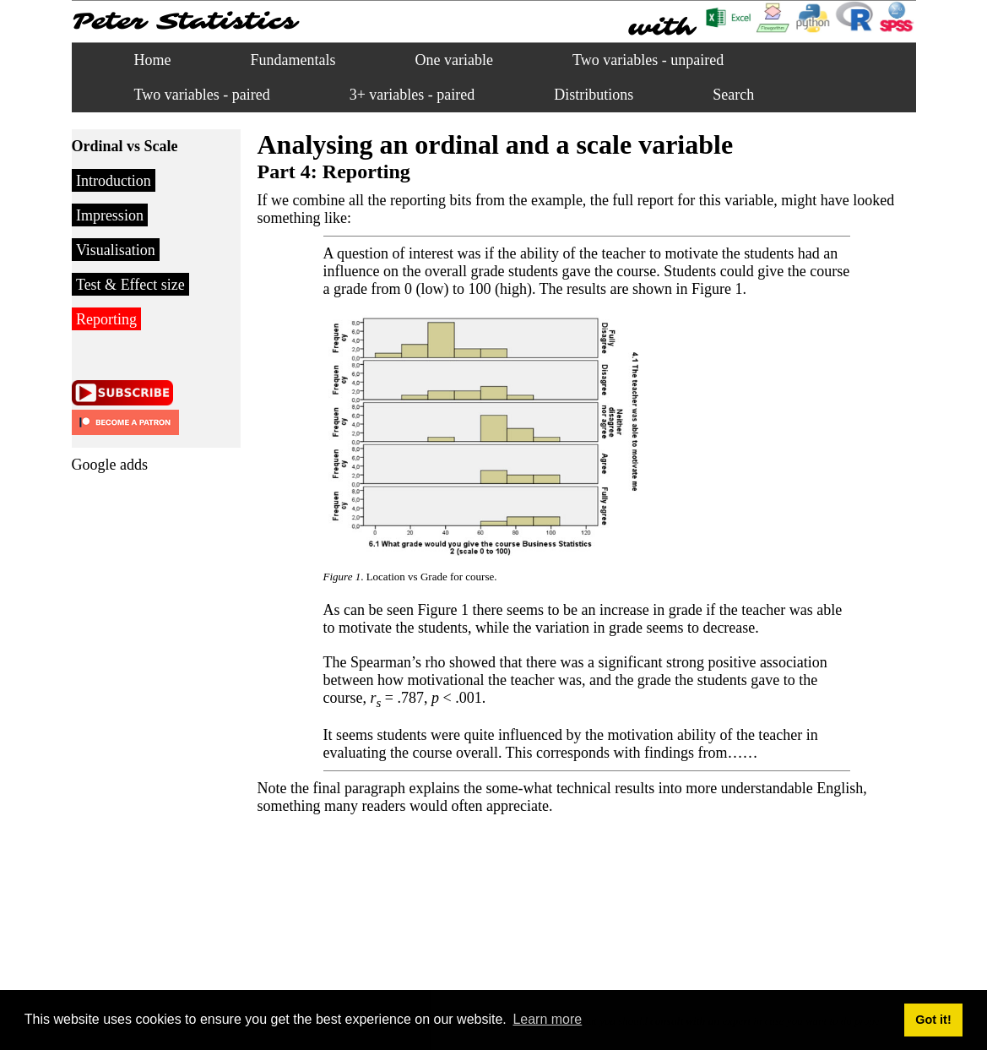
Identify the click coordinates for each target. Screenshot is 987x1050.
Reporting (106, 319)
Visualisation (115, 250)
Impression (110, 215)
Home (152, 60)
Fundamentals (293, 60)
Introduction (113, 180)
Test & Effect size (130, 284)
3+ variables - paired (412, 94)
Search (733, 94)
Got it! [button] (933, 1019)
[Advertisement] (139, 735)
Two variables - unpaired (648, 60)
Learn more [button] (547, 1019)
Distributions (593, 94)
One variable (454, 60)
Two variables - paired (202, 94)
